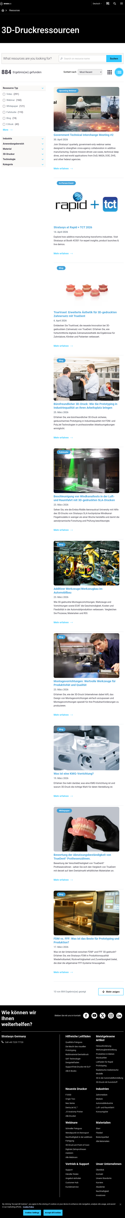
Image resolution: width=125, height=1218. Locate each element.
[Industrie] (23, 138)
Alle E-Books (71, 1071)
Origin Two (70, 1098)
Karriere (99, 1181)
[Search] (114, 3)
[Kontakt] (107, 3)
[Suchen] (114, 58)
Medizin (99, 1098)
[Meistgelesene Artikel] (110, 1039)
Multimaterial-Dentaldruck (77, 1054)
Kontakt (99, 1173)
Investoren (100, 1194)
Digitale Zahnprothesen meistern (76, 1150)
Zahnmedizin (101, 1094)
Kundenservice (72, 1186)
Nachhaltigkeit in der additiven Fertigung (79, 1138)
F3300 (68, 1094)
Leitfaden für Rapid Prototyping (104, 1064)
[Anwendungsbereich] (23, 143)
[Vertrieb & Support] (79, 1164)
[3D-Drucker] (23, 154)
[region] (62, 1209)
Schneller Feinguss (74, 1128)
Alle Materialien (102, 1140)
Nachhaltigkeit (102, 1190)
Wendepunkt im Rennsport (77, 1132)
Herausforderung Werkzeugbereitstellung (106, 1048)
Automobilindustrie (104, 1103)
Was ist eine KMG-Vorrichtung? (74, 773)
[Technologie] (23, 159)
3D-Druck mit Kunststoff (106, 1082)
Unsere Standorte (103, 1177)
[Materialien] (110, 1123)
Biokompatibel (102, 1136)
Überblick (100, 1169)
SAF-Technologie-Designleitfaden (73, 1060)
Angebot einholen (73, 1177)
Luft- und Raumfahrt (105, 1107)
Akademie (100, 1186)
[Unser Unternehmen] (110, 1164)
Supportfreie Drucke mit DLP (78, 1066)
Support (69, 1169)
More (5, 129)
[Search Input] (82, 58)
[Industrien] (110, 1090)
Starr (98, 1128)
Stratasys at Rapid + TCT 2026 (73, 227)
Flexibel (99, 1132)
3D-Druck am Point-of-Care (77, 1144)
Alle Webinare (71, 1156)
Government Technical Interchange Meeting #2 (83, 135)
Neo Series (70, 1103)
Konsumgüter (102, 1111)
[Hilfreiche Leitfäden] (79, 1037)
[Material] (23, 149)
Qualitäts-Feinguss (74, 1042)
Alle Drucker (71, 1115)
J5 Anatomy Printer (74, 1111)
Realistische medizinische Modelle (107, 1072)
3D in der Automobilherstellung (109, 1078)
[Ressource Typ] (23, 88)
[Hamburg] (121, 3)
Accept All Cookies (53, 1213)
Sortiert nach (70, 72)
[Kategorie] (23, 164)
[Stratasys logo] (5, 3)
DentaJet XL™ (72, 1107)
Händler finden (72, 1173)
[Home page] (1, 10)
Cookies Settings (32, 1213)
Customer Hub (72, 1181)
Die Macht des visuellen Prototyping (76, 1048)
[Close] (120, 1204)
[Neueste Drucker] (79, 1090)
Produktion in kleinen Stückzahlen (105, 1056)
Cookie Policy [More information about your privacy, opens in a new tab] (28, 1207)
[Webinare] (79, 1123)
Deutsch (97, 3)
